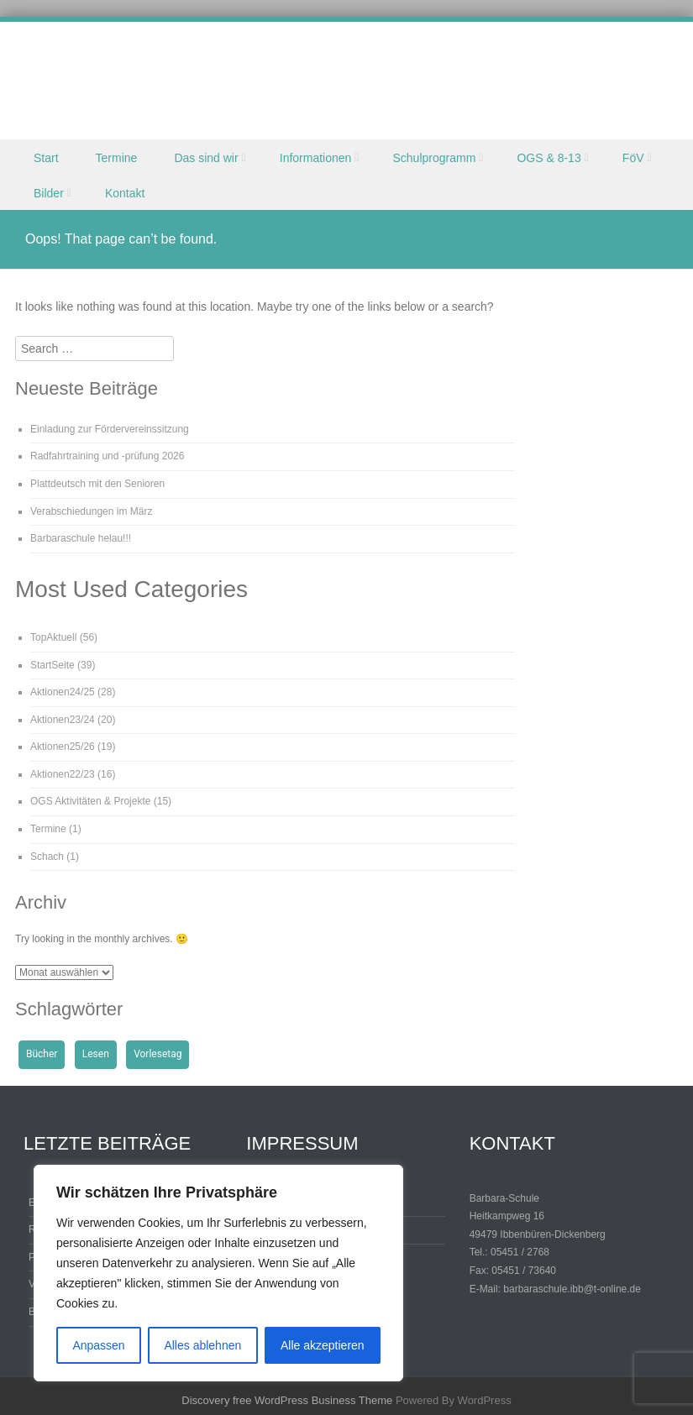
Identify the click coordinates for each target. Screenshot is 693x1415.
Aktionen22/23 (62, 774)
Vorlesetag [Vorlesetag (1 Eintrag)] (157, 1054)
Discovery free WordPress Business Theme (286, 1400)
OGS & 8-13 (548, 158)
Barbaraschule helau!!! (80, 538)
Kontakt (124, 193)
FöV (633, 158)
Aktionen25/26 (62, 746)
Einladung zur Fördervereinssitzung (109, 429)
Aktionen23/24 (62, 720)
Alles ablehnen (202, 1345)
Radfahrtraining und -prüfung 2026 (107, 456)
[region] (218, 1273)
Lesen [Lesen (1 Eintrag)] (95, 1054)
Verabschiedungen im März (91, 511)
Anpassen (98, 1345)
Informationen (316, 158)
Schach (47, 856)
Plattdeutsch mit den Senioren (97, 484)
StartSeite (52, 665)
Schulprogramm (433, 158)
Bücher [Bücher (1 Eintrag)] (41, 1054)
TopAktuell (53, 637)
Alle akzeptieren (323, 1345)
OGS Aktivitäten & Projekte (90, 801)
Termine (117, 158)
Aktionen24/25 (62, 692)
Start (46, 158)
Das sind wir (206, 158)
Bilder (49, 193)
